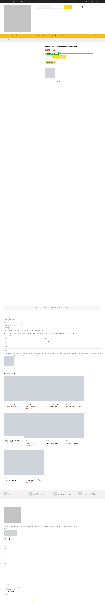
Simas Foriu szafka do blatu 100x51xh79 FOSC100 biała (52, 405)
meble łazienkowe (25, 39)
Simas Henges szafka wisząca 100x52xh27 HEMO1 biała (12, 405)
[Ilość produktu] (47, 57)
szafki (33, 39)
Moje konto (6, 541)
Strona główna (7, 39)
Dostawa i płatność (66, 1)
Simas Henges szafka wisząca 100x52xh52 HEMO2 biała (12, 480)
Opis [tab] (36, 308)
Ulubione (6, 561)
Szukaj (68, 6)
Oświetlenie (6, 576)
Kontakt (99, 1)
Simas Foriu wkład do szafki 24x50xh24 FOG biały (12, 441)
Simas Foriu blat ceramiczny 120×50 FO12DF (89, 47)
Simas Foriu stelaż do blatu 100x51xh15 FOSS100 (32, 442)
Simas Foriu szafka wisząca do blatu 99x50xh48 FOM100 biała (73, 405)
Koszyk (5, 559)
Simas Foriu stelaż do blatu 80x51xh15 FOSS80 (32, 405)
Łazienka (16, 39)
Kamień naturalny (8, 572)
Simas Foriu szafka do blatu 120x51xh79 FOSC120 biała (52, 442)
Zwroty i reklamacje (78, 1)
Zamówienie (7, 565)
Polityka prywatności (28, 600)
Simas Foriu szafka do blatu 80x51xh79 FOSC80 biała (72, 442)
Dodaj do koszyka (59, 56)
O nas (58, 1)
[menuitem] (5, 36)
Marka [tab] (67, 308)
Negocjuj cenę (51, 62)
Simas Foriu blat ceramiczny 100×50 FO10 (92, 47)
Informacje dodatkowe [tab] (52, 308)
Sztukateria (6, 580)
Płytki (5, 578)
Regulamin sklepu (90, 1)
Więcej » (6, 594)
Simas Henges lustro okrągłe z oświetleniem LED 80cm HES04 (33, 480)
